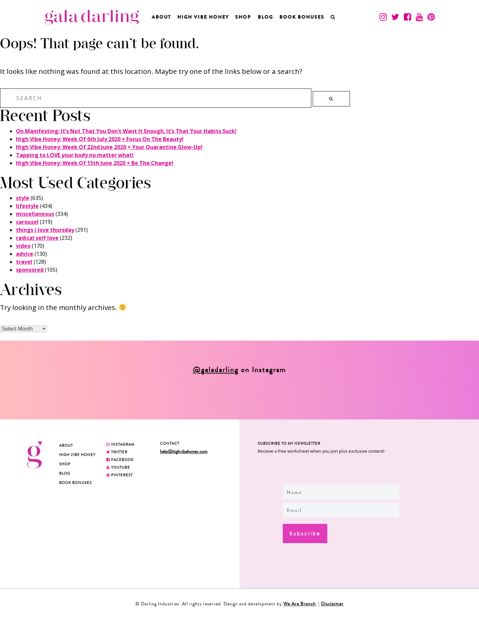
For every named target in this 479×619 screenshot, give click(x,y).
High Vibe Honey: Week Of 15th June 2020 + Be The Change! (94, 163)
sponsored (30, 269)
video (23, 245)
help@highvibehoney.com (184, 451)
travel (24, 261)
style (22, 198)
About (161, 17)
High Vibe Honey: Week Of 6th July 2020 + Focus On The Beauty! (100, 139)
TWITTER (116, 452)
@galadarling (216, 370)
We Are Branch (299, 603)
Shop (243, 17)
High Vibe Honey (203, 17)
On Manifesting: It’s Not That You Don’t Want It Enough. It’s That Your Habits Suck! (126, 131)
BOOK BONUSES (301, 17)
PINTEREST (119, 475)
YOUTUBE (118, 467)
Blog (265, 17)
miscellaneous (35, 214)
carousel (27, 222)
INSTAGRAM (120, 444)
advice (24, 253)
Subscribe (305, 533)
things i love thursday (45, 229)
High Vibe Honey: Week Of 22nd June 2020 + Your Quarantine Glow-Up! (109, 147)
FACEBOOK (120, 459)
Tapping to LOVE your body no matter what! (75, 155)
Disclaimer (332, 603)
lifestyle (27, 206)
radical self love (37, 237)
